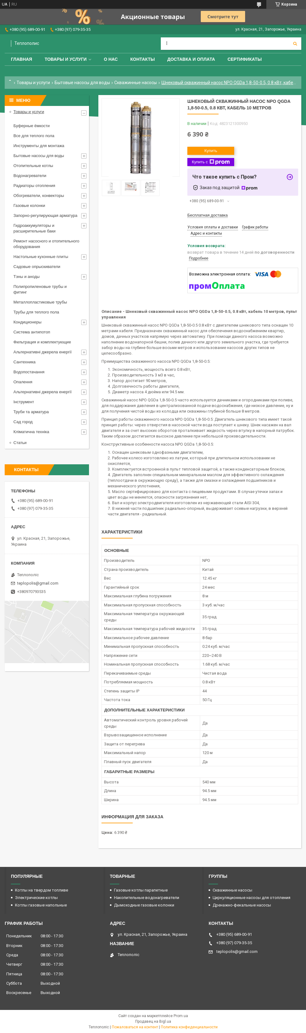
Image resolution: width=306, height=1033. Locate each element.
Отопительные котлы (33, 165)
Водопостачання (28, 372)
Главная (21, 59)
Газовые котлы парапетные (141, 890)
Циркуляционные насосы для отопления (251, 897)
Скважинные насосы (135, 82)
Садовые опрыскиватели (36, 266)
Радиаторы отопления (34, 185)
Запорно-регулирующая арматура (45, 215)
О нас (111, 59)
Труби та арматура (31, 411)
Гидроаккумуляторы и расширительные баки (34, 228)
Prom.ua (181, 1016)
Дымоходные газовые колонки (144, 905)
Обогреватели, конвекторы (38, 195)
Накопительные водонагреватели (146, 897)
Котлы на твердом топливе (41, 890)
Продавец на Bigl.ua (153, 1021)
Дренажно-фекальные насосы (242, 905)
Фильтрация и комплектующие (42, 342)
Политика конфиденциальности (189, 1027)
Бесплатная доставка (207, 215)
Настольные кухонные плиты (40, 256)
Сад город (22, 421)
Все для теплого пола (33, 135)
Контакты (142, 59)
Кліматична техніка (31, 431)
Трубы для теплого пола (36, 312)
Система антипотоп (31, 332)
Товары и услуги (66, 59)
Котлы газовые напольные (41, 905)
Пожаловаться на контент (135, 1027)
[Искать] (295, 43)
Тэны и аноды (26, 276)
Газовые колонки (29, 205)
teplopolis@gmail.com (37, 583)
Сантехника (24, 362)
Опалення (22, 382)
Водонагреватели (29, 175)
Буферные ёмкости (31, 125)
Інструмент (23, 401)
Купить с (211, 162)
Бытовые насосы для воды (82, 82)
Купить (210, 150)
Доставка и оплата (191, 59)
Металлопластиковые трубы (40, 302)
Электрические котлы (36, 897)
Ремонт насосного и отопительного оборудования (46, 244)
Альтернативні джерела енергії (42, 352)
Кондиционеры (27, 322)
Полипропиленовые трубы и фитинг (40, 289)
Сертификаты (245, 59)
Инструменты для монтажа (38, 145)
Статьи (20, 442)
